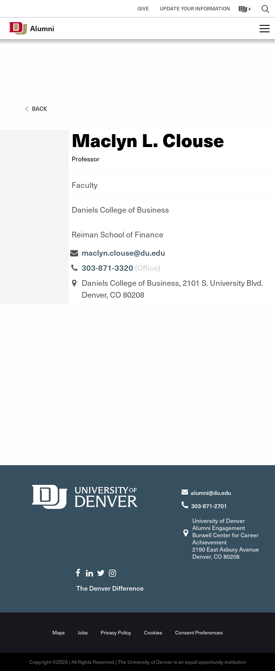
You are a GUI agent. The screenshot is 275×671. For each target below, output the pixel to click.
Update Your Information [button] (195, 8)
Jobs (83, 632)
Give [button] (143, 8)
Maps (58, 632)
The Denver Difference (110, 587)
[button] (245, 8)
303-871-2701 (209, 506)
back (35, 108)
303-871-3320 (107, 267)
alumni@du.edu (211, 492)
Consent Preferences (199, 632)
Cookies (153, 632)
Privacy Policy (116, 632)
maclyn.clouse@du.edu (123, 252)
